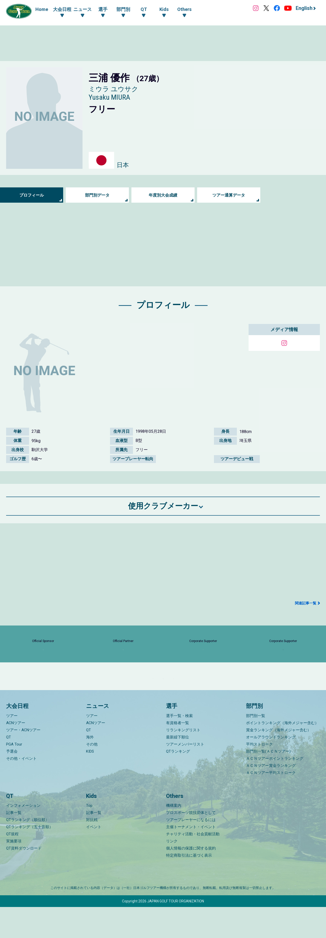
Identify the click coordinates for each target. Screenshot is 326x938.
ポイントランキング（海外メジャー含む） (282, 753)
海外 (90, 768)
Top (89, 836)
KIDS (90, 782)
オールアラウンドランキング (271, 768)
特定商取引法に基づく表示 (189, 886)
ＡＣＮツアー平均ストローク (271, 803)
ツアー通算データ (228, 195)
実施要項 (13, 872)
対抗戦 (92, 850)
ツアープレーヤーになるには (191, 850)
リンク (172, 872)
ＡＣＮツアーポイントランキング (274, 789)
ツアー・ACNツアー (23, 760)
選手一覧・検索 (179, 746)
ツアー (12, 746)
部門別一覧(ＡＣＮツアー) (268, 782)
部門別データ (97, 195)
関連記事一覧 (305, 603)
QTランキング (178, 782)
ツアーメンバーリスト (185, 775)
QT (8, 768)
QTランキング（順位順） (27, 850)
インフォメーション (23, 836)
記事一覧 (13, 843)
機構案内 (173, 836)
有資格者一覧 (177, 753)
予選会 (12, 782)
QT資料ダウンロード (24, 879)
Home (41, 9)
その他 (92, 775)
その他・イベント (21, 789)
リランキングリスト (183, 760)
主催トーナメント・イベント (191, 858)
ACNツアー (15, 753)
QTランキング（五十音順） (29, 858)
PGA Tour (14, 775)
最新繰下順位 (177, 768)
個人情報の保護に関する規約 (191, 879)
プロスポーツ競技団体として (191, 843)
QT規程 (12, 865)
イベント (93, 858)
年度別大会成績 (163, 195)
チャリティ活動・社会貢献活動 (193, 865)
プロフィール (31, 195)
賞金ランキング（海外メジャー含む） (278, 760)
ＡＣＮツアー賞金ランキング (271, 796)
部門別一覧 (255, 746)
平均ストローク (259, 775)
